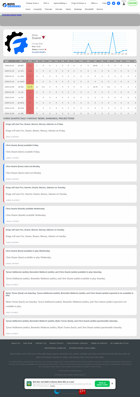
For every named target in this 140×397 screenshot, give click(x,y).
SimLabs (58, 9)
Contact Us (41, 343)
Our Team (27, 343)
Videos (68, 9)
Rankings (78, 9)
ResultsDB (89, 9)
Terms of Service (99, 343)
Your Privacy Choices (77, 343)
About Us (15, 343)
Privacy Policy (56, 343)
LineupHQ (38, 9)
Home (28, 9)
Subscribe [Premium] (133, 3)
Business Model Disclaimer (82, 348)
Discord (100, 9)
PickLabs (48, 9)
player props (39, 52)
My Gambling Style (120, 343)
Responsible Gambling (55, 348)
